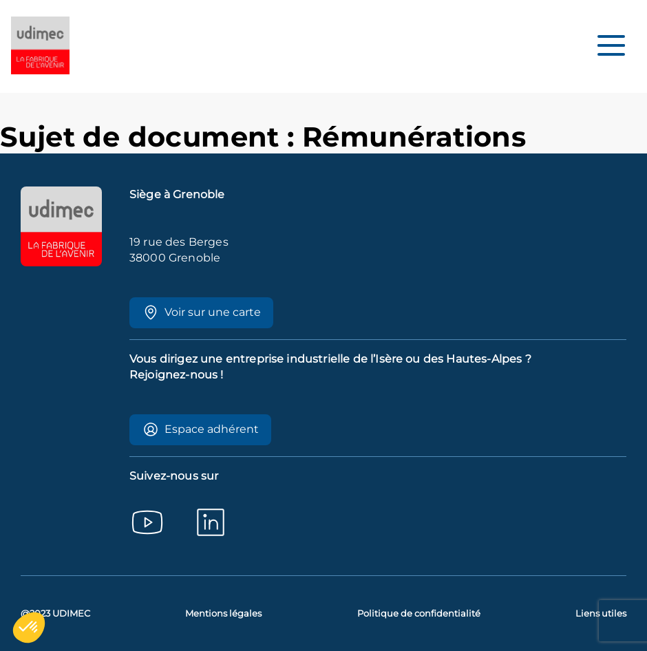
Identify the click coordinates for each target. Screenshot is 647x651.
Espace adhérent (200, 429)
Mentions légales (223, 613)
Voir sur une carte (201, 312)
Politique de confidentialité (418, 613)
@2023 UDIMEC (55, 613)
